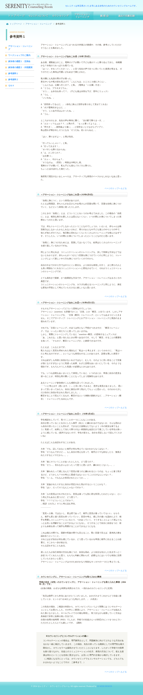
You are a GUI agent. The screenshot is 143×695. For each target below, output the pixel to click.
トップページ (16, 24)
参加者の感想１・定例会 (19, 61)
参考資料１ (13, 73)
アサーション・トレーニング (38, 24)
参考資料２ (13, 79)
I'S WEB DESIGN (104, 686)
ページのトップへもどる (116, 188)
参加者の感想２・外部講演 (20, 67)
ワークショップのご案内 (19, 55)
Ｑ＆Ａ (11, 86)
